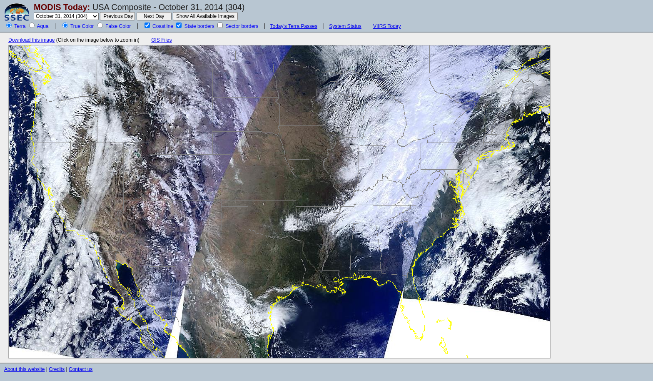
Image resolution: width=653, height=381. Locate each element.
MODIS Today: (62, 7)
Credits (57, 369)
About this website (24, 369)
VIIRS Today (387, 26)
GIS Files (161, 40)
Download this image (31, 40)
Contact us (80, 369)
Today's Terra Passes (293, 26)
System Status (345, 26)
